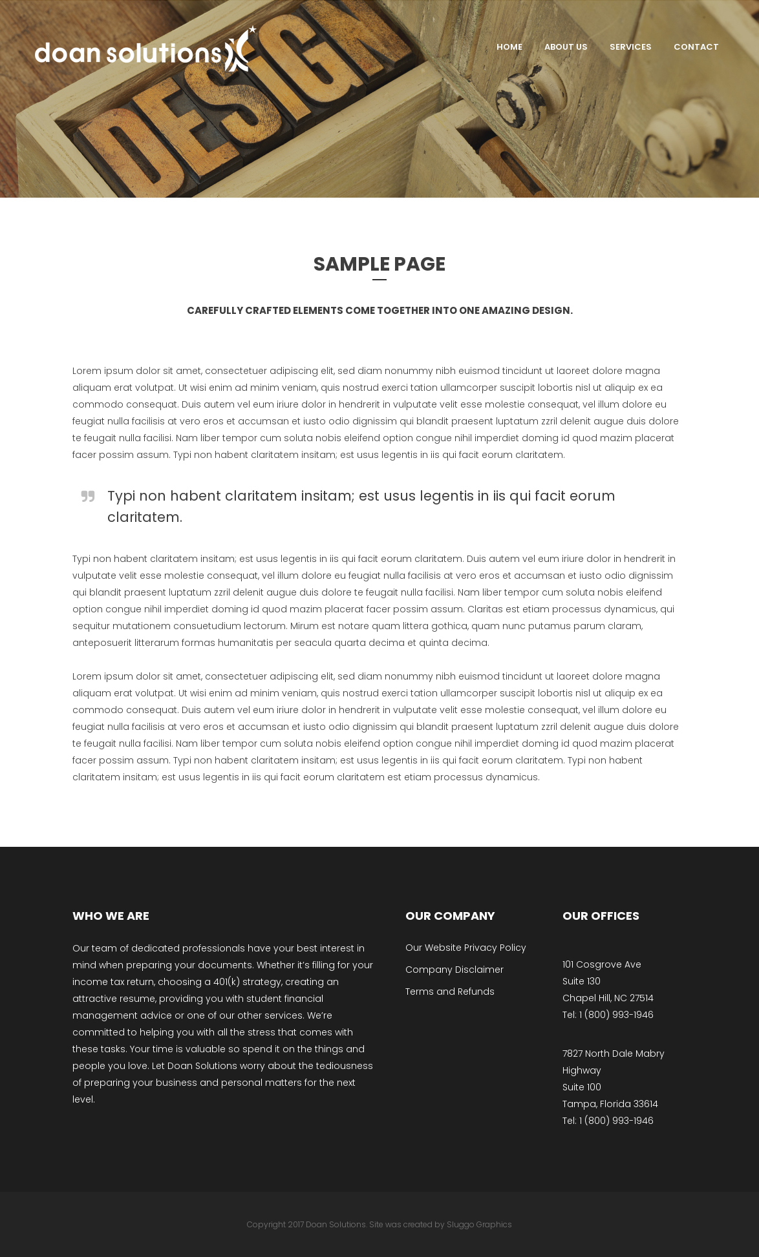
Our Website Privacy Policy (465, 947)
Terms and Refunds (450, 991)
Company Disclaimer (454, 969)
